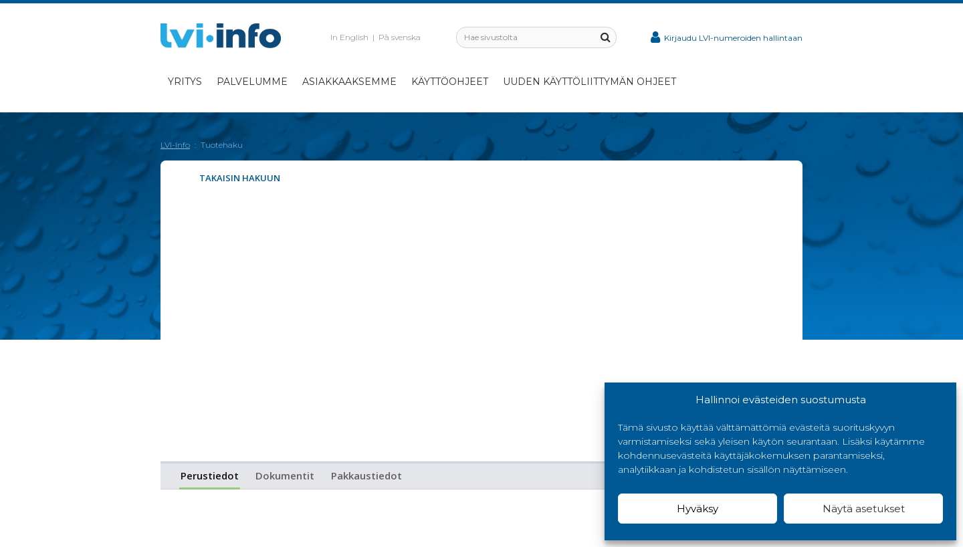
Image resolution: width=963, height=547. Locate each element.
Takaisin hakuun (239, 178)
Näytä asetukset (864, 508)
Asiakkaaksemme (349, 82)
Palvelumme (252, 82)
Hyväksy (697, 508)
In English (349, 37)
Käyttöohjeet (449, 82)
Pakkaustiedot (366, 475)
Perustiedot (210, 475)
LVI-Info (175, 145)
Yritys (185, 82)
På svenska (400, 37)
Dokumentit (284, 475)
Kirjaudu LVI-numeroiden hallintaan (726, 38)
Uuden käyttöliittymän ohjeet (589, 82)
